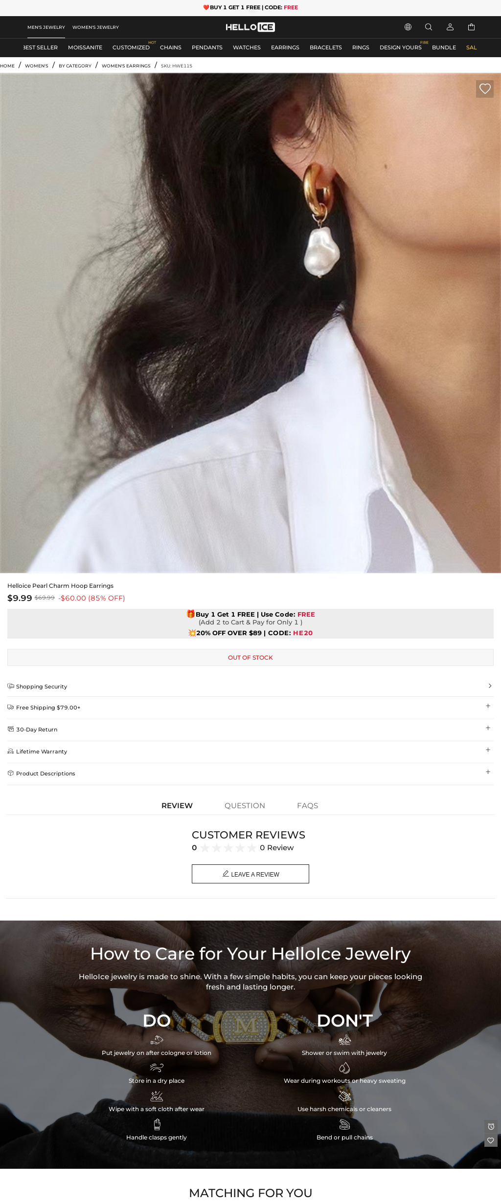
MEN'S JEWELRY (46, 27)
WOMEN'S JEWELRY (95, 27)
